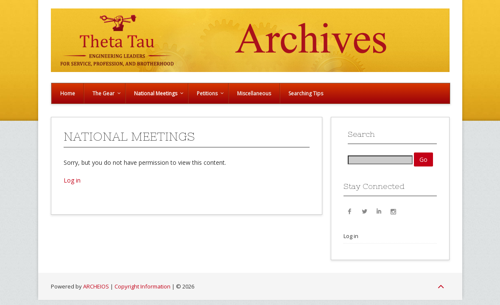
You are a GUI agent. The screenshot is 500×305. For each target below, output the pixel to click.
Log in (72, 180)
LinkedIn (378, 211)
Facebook (350, 211)
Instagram (393, 211)
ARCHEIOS (96, 286)
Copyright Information (142, 286)
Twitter (364, 211)
